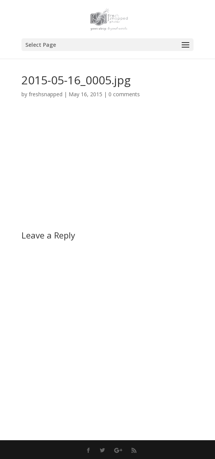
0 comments (124, 94)
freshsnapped (45, 94)
